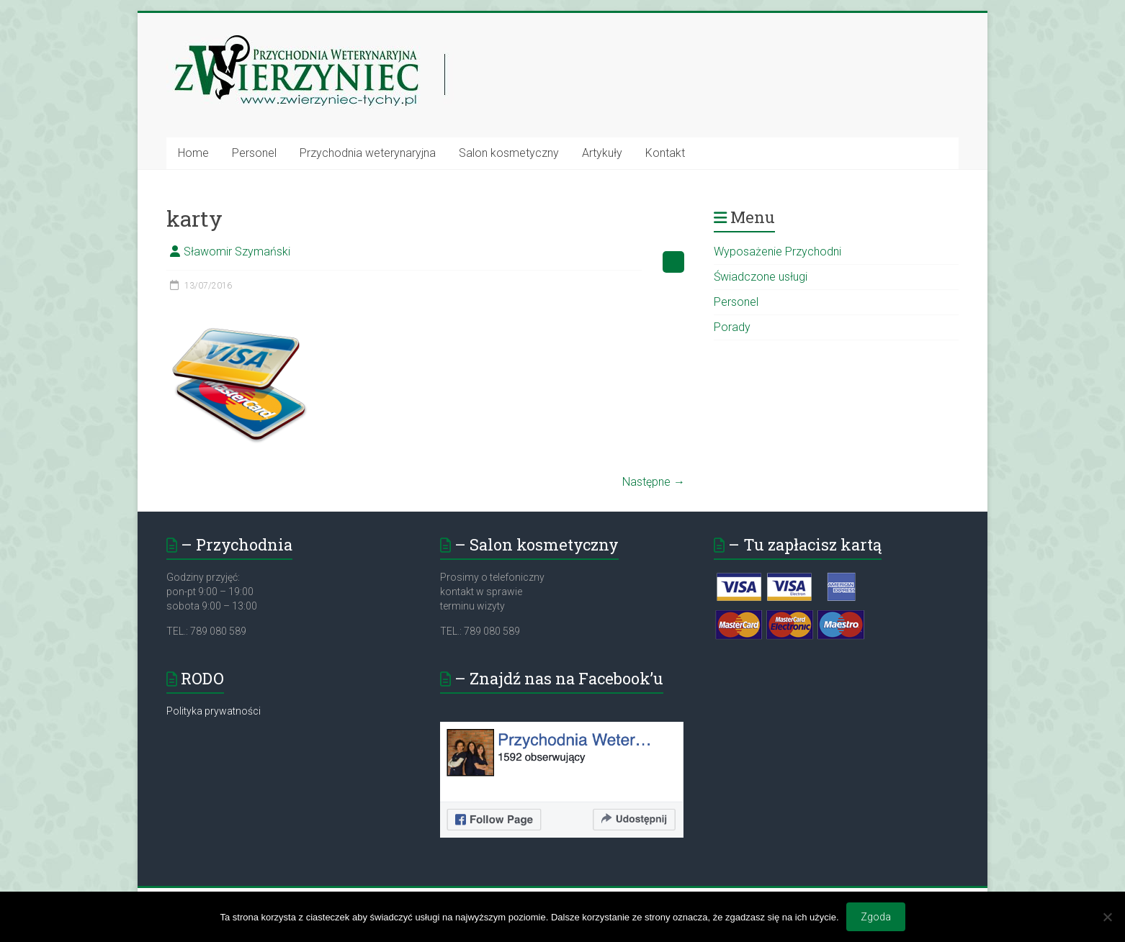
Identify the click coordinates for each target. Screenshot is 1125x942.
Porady (732, 327)
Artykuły (602, 153)
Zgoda (876, 917)
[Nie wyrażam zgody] (1107, 917)
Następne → (653, 482)
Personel (254, 153)
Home (193, 153)
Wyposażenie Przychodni (777, 251)
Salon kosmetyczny (509, 153)
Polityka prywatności (213, 711)
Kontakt (665, 153)
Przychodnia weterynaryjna (368, 153)
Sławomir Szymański (237, 251)
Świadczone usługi (760, 277)
